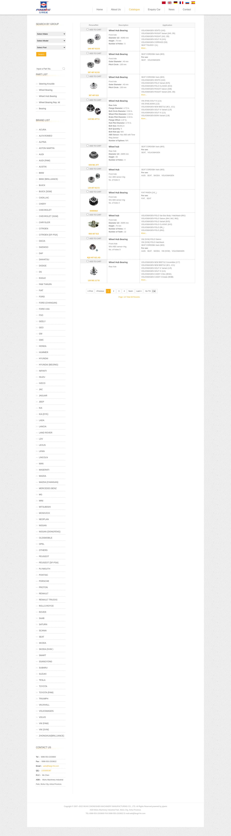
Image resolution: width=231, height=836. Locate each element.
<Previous (100, 291)
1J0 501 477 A (93, 119)
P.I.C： (38, 775)
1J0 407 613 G (93, 188)
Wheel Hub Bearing (118, 30)
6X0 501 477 (94, 165)
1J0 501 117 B (94, 281)
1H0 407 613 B (94, 49)
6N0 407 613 (94, 234)
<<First (90, 291)
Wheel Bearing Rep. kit (49, 102)
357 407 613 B (94, 72)
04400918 (94, 211)
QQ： (38, 771)
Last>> (139, 291)
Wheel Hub (114, 169)
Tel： (38, 757)
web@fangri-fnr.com (51, 766)
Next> (130, 291)
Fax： (38, 761)
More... (144, 48)
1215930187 (46, 771)
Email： (39, 766)
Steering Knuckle (47, 84)
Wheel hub (114, 146)
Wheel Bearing (45, 90)
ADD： (39, 780)
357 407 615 (94, 95)
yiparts (164, 806)
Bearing (42, 108)
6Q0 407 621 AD (93, 258)
